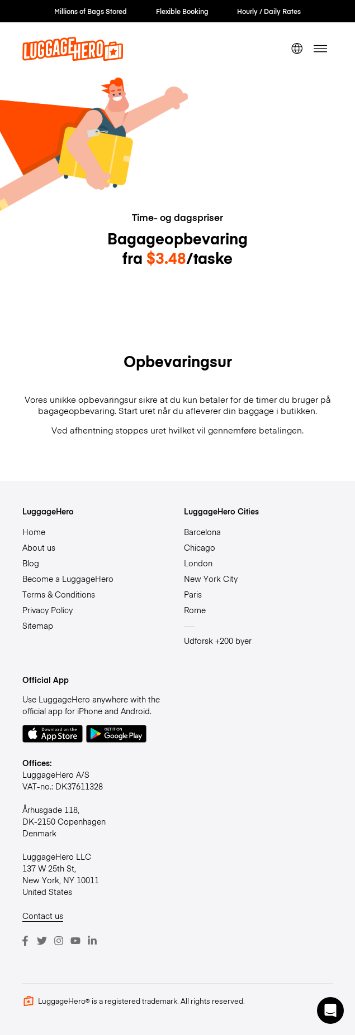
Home (33, 531)
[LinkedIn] (92, 940)
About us (38, 547)
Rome (195, 609)
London (198, 563)
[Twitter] (42, 940)
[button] (330, 1010)
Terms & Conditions (58, 594)
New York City (211, 578)
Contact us (42, 915)
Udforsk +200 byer (218, 640)
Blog (30, 563)
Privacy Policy (47, 609)
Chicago (199, 547)
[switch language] (297, 49)
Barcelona (202, 531)
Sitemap (37, 625)
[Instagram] (58, 940)
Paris (193, 594)
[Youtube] (75, 940)
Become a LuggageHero (67, 578)
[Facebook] (25, 940)
